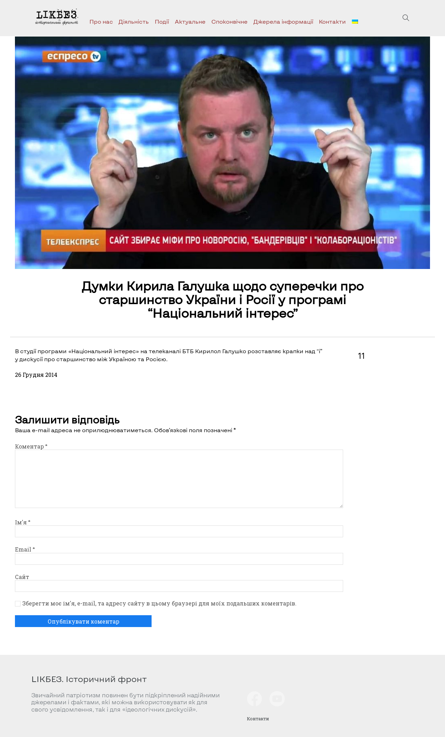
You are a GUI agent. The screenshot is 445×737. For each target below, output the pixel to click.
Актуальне (190, 21)
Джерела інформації (283, 21)
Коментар (31, 446)
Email (25, 549)
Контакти (332, 21)
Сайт (22, 576)
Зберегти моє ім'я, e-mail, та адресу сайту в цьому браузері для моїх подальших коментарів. (159, 603)
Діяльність (134, 21)
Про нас (101, 21)
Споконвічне (229, 21)
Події (162, 21)
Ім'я (22, 522)
